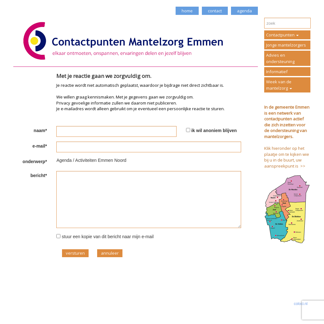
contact (215, 11)
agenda (244, 11)
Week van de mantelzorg (279, 85)
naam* (40, 130)
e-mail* (39, 146)
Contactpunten (282, 35)
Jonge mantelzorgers (286, 45)
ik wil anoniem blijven (214, 130)
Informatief (277, 71)
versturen (75, 253)
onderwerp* (34, 161)
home (187, 11)
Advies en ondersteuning (280, 58)
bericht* (38, 175)
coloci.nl (301, 304)
